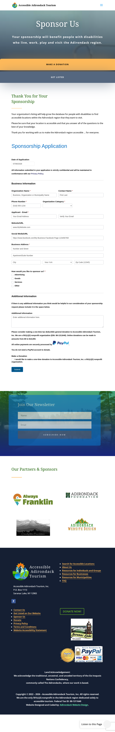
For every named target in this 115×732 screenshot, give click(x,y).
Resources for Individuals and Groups (81, 564)
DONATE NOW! (72, 605)
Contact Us (19, 603)
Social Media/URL (19, 234)
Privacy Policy (21, 617)
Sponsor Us (19, 610)
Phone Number (19, 201)
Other (15, 286)
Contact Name (65, 191)
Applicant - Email (20, 212)
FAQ (64, 574)
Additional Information (21, 313)
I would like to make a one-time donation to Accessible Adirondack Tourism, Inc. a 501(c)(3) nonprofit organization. (56, 360)
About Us (67, 560)
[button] (101, 6)
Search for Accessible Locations (78, 557)
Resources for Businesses (75, 567)
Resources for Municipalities (77, 570)
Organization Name (21, 191)
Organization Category (54, 201)
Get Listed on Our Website (27, 606)
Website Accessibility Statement (30, 623)
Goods (15, 278)
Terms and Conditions (25, 620)
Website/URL (17, 223)
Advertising (17, 275)
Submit (17, 369)
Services (16, 282)
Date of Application (20, 159)
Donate (17, 613)
